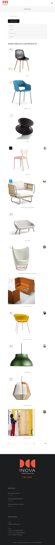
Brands (11, 25)
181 (33, 443)
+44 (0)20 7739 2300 (17, 534)
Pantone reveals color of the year (16, 504)
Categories (12, 33)
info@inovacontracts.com (14, 524)
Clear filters (13, 21)
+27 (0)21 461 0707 (18, 530)
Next (45, 443)
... (30, 443)
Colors (11, 37)
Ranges (11, 29)
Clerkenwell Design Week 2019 (15, 498)
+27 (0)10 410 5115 (20, 532)
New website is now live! (13, 493)
